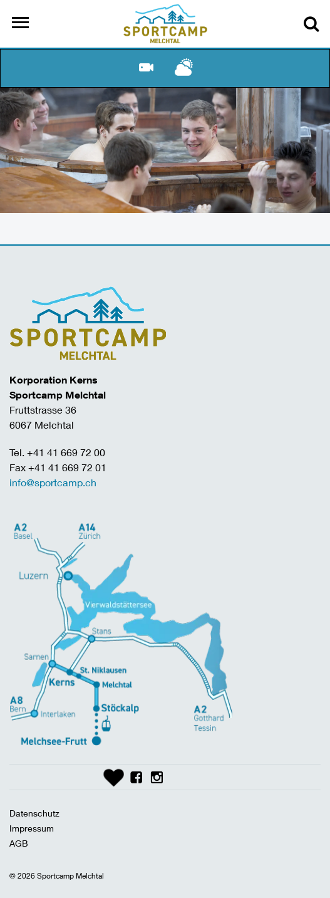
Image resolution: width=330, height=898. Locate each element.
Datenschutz (34, 813)
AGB (18, 843)
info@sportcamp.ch (52, 482)
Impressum (31, 828)
